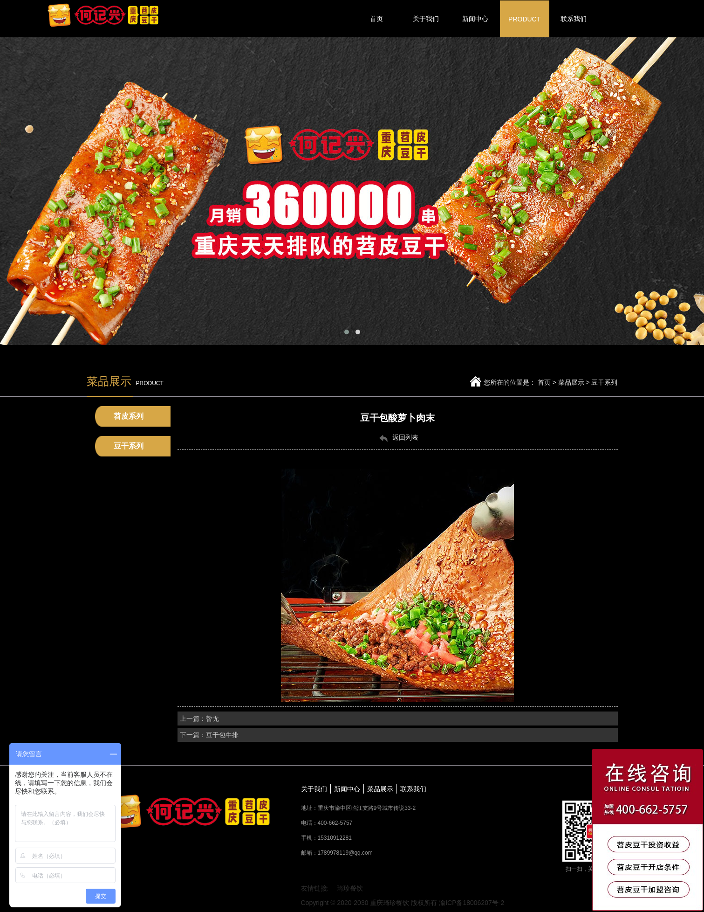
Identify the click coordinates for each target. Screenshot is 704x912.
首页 (544, 382)
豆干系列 (604, 382)
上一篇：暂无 (199, 718)
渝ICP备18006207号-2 (471, 902)
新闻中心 (347, 789)
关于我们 (314, 789)
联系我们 (413, 789)
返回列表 (397, 438)
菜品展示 (571, 382)
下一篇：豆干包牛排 (209, 735)
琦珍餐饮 (350, 888)
